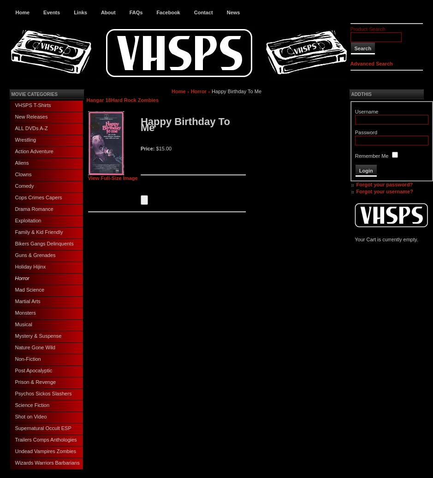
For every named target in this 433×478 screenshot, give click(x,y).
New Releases (31, 117)
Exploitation (28, 220)
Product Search (368, 29)
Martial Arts (28, 301)
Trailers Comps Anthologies (46, 439)
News (233, 12)
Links (80, 12)
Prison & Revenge (35, 382)
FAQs (136, 12)
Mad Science (30, 290)
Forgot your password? (384, 184)
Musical (23, 324)
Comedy (24, 186)
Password (366, 132)
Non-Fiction (28, 359)
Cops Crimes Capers (38, 197)
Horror (22, 278)
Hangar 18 (99, 100)
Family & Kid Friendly (39, 232)
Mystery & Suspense (38, 336)
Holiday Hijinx (30, 266)
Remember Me (372, 156)
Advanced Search (371, 63)
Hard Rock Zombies (135, 100)
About (108, 12)
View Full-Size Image (113, 176)
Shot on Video (31, 416)
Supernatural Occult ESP (43, 428)
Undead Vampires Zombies (45, 451)
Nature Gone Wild (35, 347)
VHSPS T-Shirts (33, 105)
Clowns (23, 174)
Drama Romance (34, 209)
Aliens (22, 163)
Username (367, 111)
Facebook (168, 12)
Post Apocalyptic (34, 370)
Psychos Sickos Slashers (43, 393)
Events (51, 12)
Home (23, 12)
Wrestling (25, 140)
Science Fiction (32, 405)
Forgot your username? (384, 191)
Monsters (25, 313)
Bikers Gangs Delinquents (44, 243)
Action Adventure (34, 151)
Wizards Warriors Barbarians (47, 463)
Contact (203, 12)
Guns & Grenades (35, 255)
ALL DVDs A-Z (31, 128)
